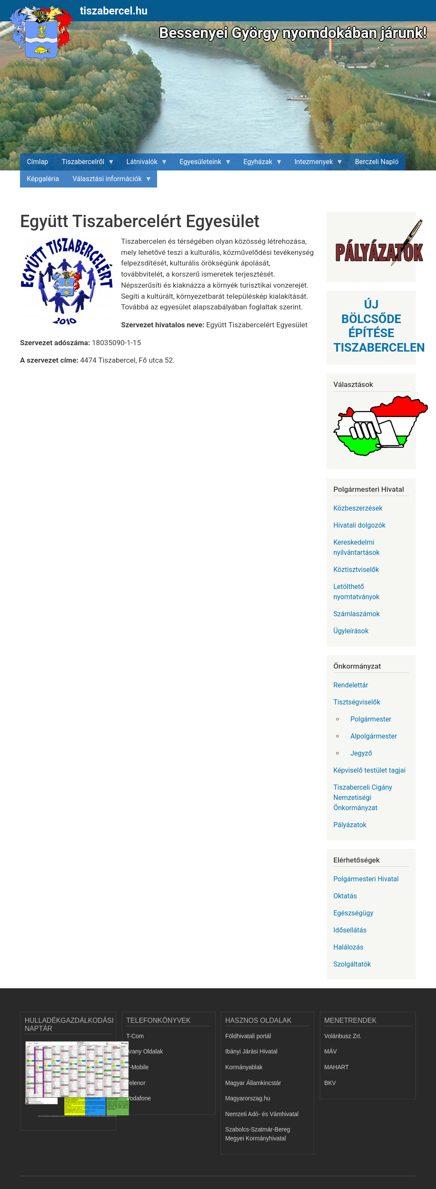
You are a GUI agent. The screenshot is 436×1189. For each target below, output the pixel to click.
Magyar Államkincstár (253, 1083)
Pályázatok (350, 825)
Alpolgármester (373, 736)
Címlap (37, 162)
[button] (70, 284)
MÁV (330, 1051)
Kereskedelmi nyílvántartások (356, 547)
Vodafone (138, 1098)
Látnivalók (144, 164)
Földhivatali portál (248, 1036)
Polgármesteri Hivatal (366, 879)
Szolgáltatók (352, 964)
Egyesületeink (202, 164)
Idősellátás (350, 930)
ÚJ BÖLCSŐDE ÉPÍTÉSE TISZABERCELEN (379, 326)
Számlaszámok (356, 614)
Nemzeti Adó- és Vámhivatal (261, 1114)
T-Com (135, 1036)
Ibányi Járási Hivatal (251, 1051)
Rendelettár (350, 685)
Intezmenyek (315, 164)
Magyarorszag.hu (247, 1098)
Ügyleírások (351, 631)
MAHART (336, 1067)
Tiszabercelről (85, 164)
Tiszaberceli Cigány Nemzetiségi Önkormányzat (362, 797)
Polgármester (370, 719)
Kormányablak (244, 1067)
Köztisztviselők (356, 570)
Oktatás (345, 896)
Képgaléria (43, 179)
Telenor (136, 1083)
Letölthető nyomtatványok (356, 592)
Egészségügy (353, 913)
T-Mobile (137, 1067)
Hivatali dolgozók (359, 525)
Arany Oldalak (144, 1051)
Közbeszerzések (357, 508)
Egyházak (260, 164)
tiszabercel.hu (114, 11)
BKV (330, 1083)
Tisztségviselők (356, 702)
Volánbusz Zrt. (343, 1036)
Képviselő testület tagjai (369, 770)
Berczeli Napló (377, 162)
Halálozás (348, 947)
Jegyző (361, 753)
